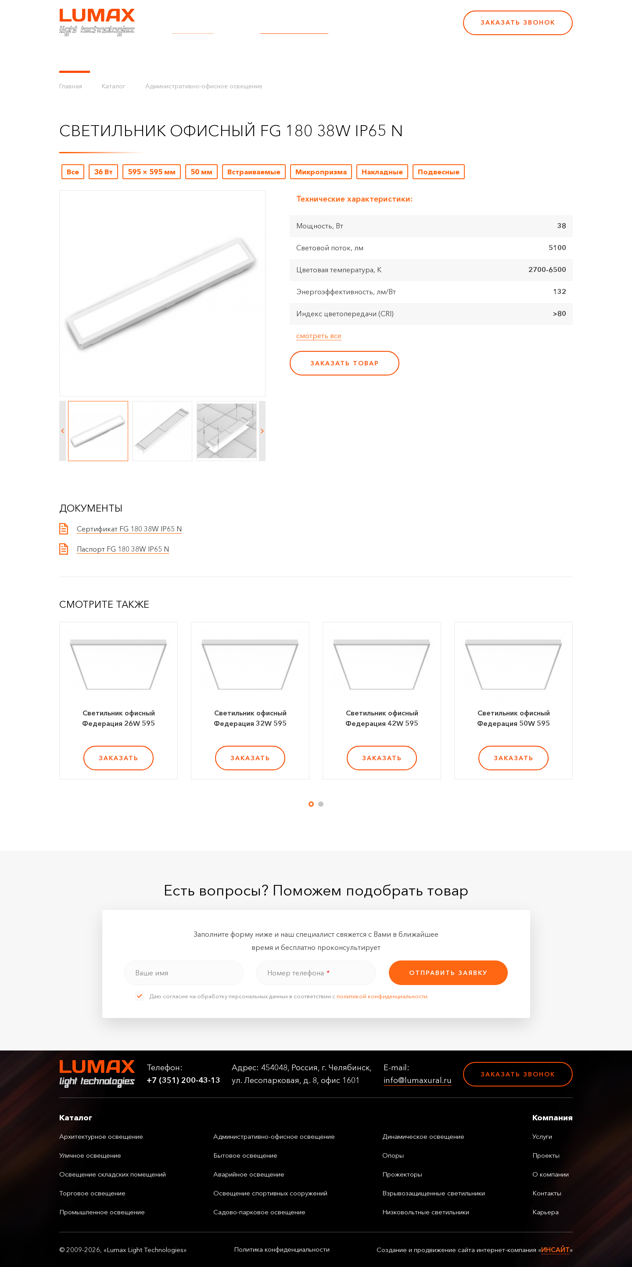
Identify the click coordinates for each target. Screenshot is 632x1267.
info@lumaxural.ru (294, 28)
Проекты (254, 57)
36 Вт (103, 171)
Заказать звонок (518, 22)
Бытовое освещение (245, 1155)
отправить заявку (448, 973)
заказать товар (344, 363)
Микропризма (321, 171)
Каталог (74, 57)
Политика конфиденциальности (282, 1249)
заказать (119, 758)
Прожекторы (402, 1174)
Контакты (352, 57)
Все (73, 171)
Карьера (394, 57)
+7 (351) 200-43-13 (396, 28)
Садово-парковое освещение (259, 1212)
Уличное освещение (90, 1155)
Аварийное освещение (248, 1174)
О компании (302, 57)
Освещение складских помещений (112, 1174)
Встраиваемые (253, 171)
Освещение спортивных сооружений (270, 1193)
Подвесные (439, 171)
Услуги (216, 57)
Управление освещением (147, 57)
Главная (70, 86)
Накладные (382, 171)
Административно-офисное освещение (203, 86)
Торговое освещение (92, 1193)
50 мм (201, 171)
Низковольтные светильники (425, 1212)
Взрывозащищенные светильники (433, 1193)
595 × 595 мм (152, 171)
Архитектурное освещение (101, 1136)
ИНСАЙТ (555, 1249)
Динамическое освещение (423, 1136)
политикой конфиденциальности (382, 996)
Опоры (393, 1155)
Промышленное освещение (102, 1212)
